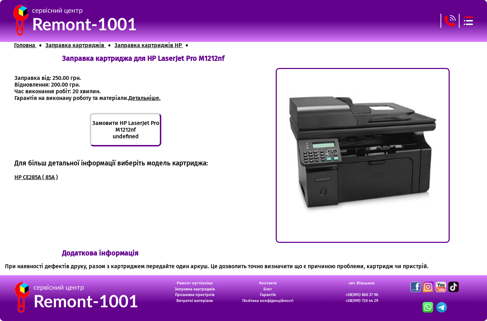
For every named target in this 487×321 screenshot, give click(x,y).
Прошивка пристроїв (194, 294)
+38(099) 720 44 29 (361, 300)
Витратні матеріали (194, 300)
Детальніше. (145, 98)
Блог (267, 289)
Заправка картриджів (195, 289)
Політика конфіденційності (267, 300)
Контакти (268, 283)
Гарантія (268, 294)
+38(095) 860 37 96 (361, 294)
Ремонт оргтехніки (195, 283)
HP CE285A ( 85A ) (36, 177)
